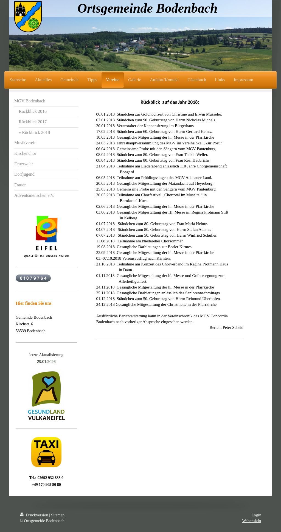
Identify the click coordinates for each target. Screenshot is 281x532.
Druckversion (34, 515)
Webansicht (251, 521)
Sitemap (57, 515)
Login (256, 515)
